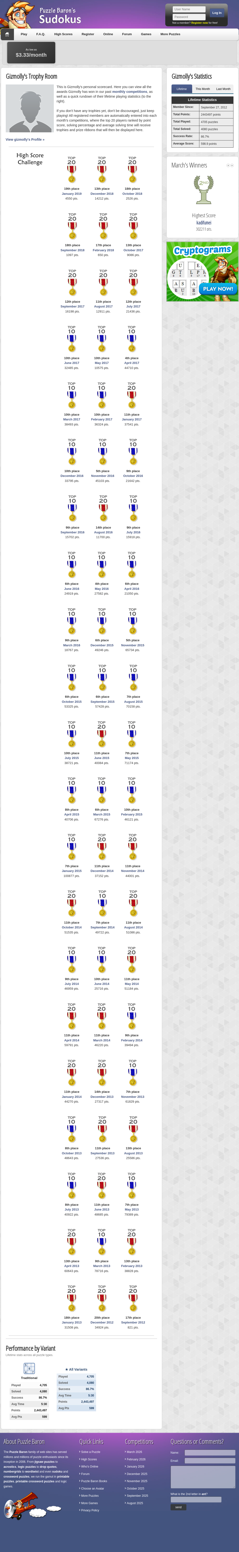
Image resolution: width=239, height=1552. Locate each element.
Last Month (223, 89)
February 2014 (131, 1040)
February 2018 (103, 250)
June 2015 (101, 758)
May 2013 (132, 1209)
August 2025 (135, 1503)
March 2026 (134, 1452)
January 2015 (71, 871)
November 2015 (132, 645)
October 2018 (132, 193)
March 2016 (71, 645)
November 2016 (102, 476)
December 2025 (137, 1474)
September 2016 (73, 532)
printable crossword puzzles (35, 1481)
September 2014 (103, 927)
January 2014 (71, 1097)
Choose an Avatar (92, 1488)
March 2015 (101, 814)
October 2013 (71, 1153)
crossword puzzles (16, 1476)
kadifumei (209, 222)
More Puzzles (170, 34)
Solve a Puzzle (90, 1452)
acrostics (10, 1466)
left (228, 165)
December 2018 (102, 193)
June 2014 (101, 984)
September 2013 (103, 1153)
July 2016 (133, 532)
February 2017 (101, 419)
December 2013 (102, 1097)
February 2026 (136, 1459)
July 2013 (72, 1209)
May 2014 (132, 984)
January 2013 (71, 1322)
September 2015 (103, 701)
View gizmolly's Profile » (25, 139)
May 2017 (102, 363)
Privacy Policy (90, 1510)
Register (88, 34)
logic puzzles (27, 1466)
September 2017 (73, 306)
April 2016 (131, 589)
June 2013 (101, 1209)
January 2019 (71, 193)
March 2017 (71, 419)
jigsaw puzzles (45, 1461)
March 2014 (101, 1040)
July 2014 (72, 984)
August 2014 (133, 927)
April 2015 (71, 814)
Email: (174, 1461)
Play (24, 34)
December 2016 (72, 476)
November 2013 (132, 1097)
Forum (127, 34)
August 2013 (133, 1153)
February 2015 (131, 814)
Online (108, 34)
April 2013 (71, 1266)
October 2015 (71, 701)
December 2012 (102, 1322)
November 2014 (132, 871)
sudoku (57, 1471)
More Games (89, 1503)
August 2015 (133, 701)
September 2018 (73, 250)
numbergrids (12, 1471)
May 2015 (132, 758)
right (232, 165)
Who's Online (89, 1466)
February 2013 (131, 1266)
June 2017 (71, 363)
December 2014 (102, 871)
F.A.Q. (40, 34)
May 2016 (102, 589)
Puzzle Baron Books (94, 1481)
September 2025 (137, 1495)
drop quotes (48, 1466)
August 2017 (103, 306)
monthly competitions (129, 92)
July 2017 (133, 306)
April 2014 (71, 1040)
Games (146, 34)
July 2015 (72, 758)
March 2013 (101, 1266)
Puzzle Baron (18, 1452)
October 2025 (135, 1488)
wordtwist (32, 1471)
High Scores (63, 34)
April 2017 (131, 363)
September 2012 (133, 1322)
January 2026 (135, 1466)
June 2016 (71, 589)
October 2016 (133, 476)
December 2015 (102, 645)
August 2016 (103, 532)
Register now (199, 22)
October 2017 (133, 250)
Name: (175, 1452)
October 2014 (71, 927)
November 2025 (137, 1481)
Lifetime (182, 89)
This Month (203, 89)
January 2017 (131, 419)
